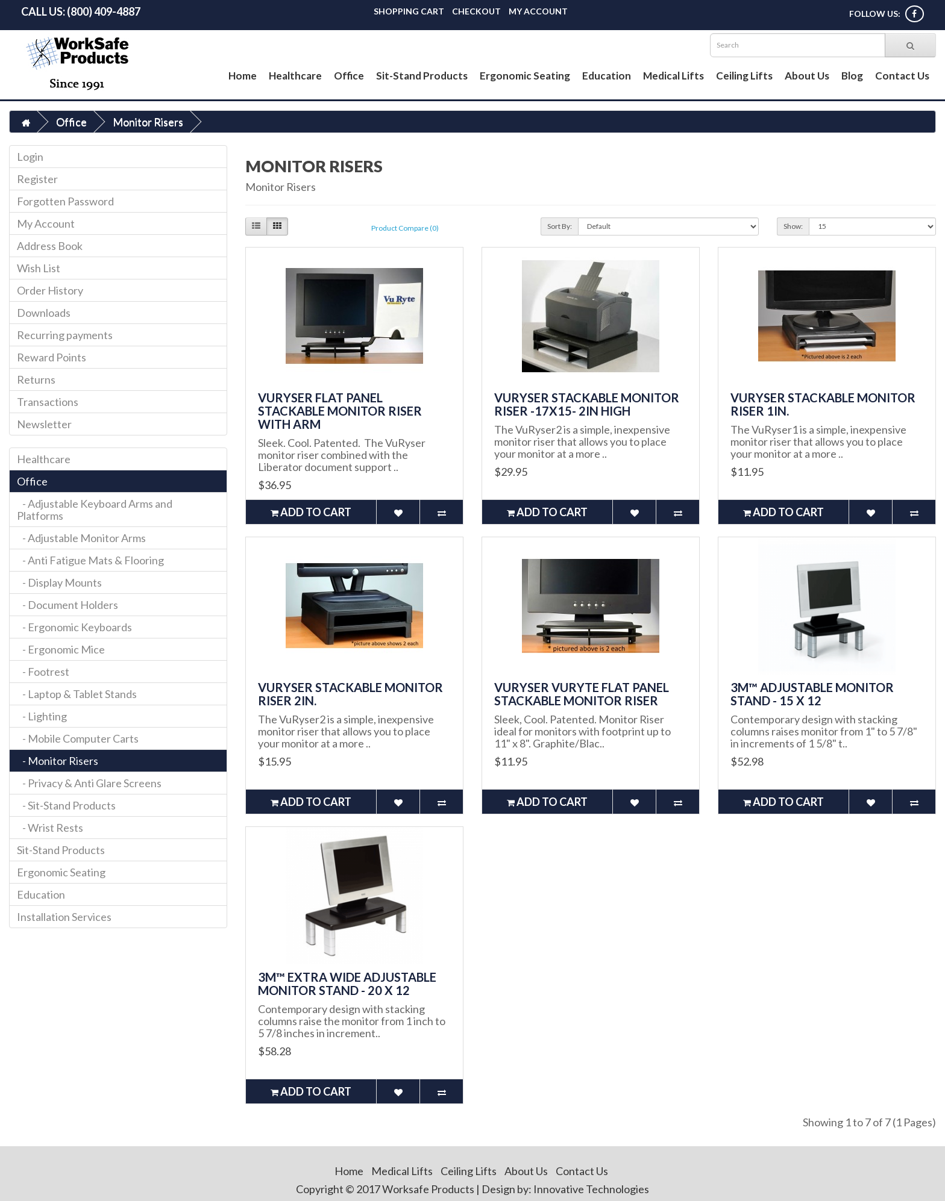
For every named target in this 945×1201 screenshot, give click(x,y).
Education (606, 75)
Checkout (476, 11)
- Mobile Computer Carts (78, 738)
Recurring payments (65, 335)
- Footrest (43, 671)
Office (349, 75)
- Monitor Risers (57, 760)
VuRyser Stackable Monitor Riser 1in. (822, 404)
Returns (36, 379)
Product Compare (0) (405, 227)
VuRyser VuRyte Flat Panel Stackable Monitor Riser (581, 694)
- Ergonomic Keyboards (74, 627)
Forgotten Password (65, 201)
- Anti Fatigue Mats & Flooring (90, 560)
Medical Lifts (673, 75)
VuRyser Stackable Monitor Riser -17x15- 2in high (586, 404)
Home (242, 75)
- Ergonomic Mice (61, 649)
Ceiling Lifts (744, 75)
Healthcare (295, 75)
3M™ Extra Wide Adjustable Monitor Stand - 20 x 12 (347, 983)
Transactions (47, 401)
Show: (793, 226)
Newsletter (44, 424)
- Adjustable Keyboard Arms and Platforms (94, 509)
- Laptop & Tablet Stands (77, 693)
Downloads (44, 312)
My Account (538, 11)
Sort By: (559, 226)
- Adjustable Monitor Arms (81, 537)
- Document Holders (67, 604)
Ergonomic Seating (525, 75)
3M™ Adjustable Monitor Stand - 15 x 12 (812, 694)
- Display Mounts (59, 582)
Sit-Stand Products (422, 75)
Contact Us (902, 75)
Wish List (38, 268)
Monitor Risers (148, 121)
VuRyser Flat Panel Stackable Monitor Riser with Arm (340, 410)
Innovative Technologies (591, 1189)
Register (37, 179)
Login (30, 156)
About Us (807, 75)
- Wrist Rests (50, 827)
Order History (50, 290)
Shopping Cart (409, 11)
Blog (852, 75)
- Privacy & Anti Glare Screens (89, 783)
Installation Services (64, 916)
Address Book (50, 245)
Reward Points (51, 357)
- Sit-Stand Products (66, 805)
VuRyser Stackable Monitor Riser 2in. (350, 694)
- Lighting (42, 716)
